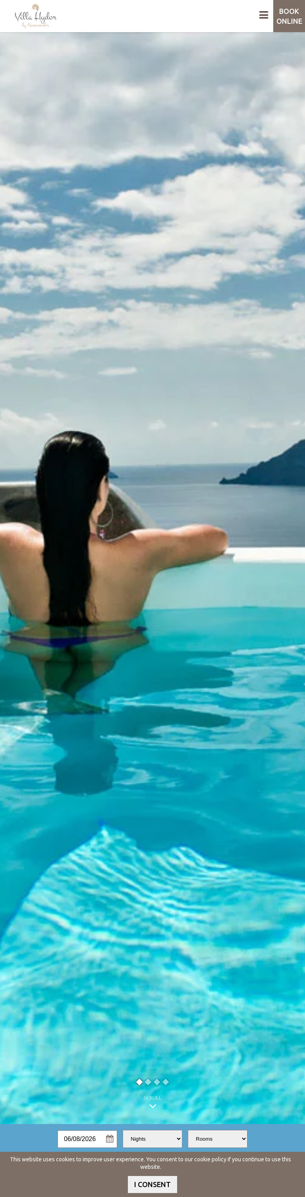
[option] (152, 578)
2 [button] (148, 1081)
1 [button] (139, 1081)
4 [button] (165, 1081)
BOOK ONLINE (289, 16)
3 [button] (157, 1081)
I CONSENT (152, 1184)
